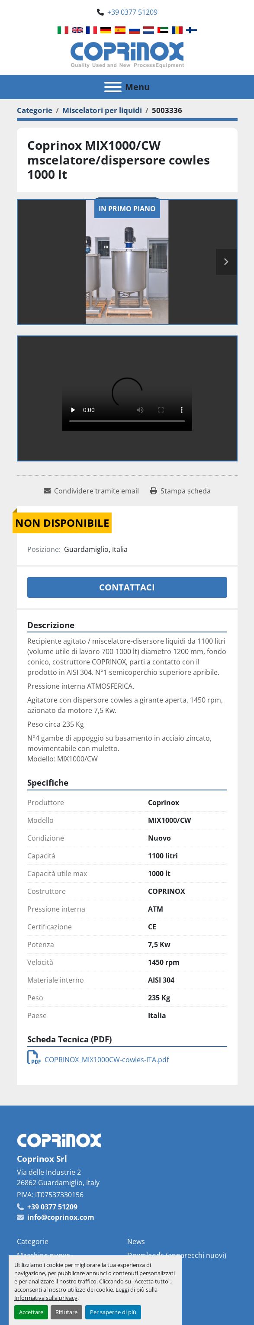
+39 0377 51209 (132, 12)
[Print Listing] (180, 491)
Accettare (31, 1312)
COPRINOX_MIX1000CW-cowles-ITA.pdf (98, 1059)
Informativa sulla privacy (45, 1298)
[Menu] (113, 87)
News (136, 1241)
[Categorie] (34, 110)
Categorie (32, 1241)
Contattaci (127, 587)
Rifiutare (66, 1312)
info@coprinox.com (60, 1217)
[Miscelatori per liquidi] (102, 110)
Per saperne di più (113, 1312)
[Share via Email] (91, 491)
